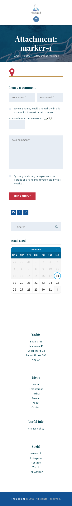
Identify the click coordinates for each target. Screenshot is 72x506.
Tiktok (36, 467)
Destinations (36, 389)
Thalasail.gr (18, 498)
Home (16, 56)
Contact (26, 56)
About (36, 402)
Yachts (36, 393)
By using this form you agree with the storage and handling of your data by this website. (37, 179)
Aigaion (36, 360)
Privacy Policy (36, 428)
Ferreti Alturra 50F (36, 355)
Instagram (36, 458)
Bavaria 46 (36, 341)
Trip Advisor (36, 471)
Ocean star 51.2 (36, 350)
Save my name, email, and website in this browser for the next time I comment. (37, 110)
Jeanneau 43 (36, 346)
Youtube (36, 462)
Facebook (36, 453)
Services (36, 398)
